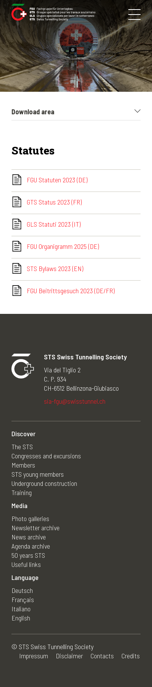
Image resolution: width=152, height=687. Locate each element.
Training (21, 492)
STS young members (37, 474)
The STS (22, 446)
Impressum (33, 655)
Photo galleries (30, 518)
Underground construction (44, 483)
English (20, 618)
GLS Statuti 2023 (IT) (54, 224)
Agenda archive (30, 546)
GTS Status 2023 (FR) (54, 202)
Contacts (102, 655)
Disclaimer (69, 655)
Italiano (21, 608)
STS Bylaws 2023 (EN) (55, 268)
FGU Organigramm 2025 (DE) (63, 246)
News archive (28, 537)
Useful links (26, 564)
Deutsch (22, 590)
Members (23, 465)
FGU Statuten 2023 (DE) (57, 179)
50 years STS (28, 555)
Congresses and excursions (46, 456)
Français (22, 599)
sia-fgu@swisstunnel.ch (74, 401)
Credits (130, 655)
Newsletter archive (35, 527)
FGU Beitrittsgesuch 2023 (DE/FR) (71, 290)
